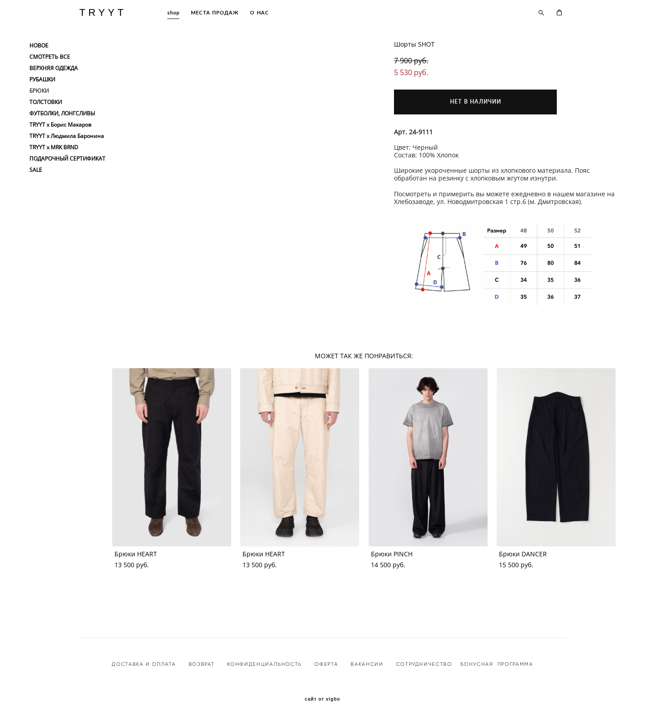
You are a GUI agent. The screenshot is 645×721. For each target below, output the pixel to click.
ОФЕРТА (326, 664)
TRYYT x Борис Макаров (60, 125)
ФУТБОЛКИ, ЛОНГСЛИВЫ (62, 113)
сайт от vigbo (322, 699)
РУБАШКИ (42, 79)
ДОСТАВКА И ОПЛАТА (143, 664)
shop (173, 12)
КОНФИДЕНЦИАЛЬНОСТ (262, 664)
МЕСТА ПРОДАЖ (215, 12)
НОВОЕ (38, 45)
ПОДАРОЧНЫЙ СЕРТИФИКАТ (67, 158)
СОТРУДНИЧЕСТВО (423, 664)
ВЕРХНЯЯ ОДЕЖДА (53, 68)
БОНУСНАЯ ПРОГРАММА (496, 664)
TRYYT (103, 13)
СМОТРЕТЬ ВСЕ (49, 57)
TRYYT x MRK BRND (53, 147)
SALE (35, 170)
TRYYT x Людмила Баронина (66, 136)
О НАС (259, 12)
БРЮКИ (39, 91)
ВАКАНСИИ (367, 664)
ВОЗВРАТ (202, 664)
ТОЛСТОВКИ (45, 102)
